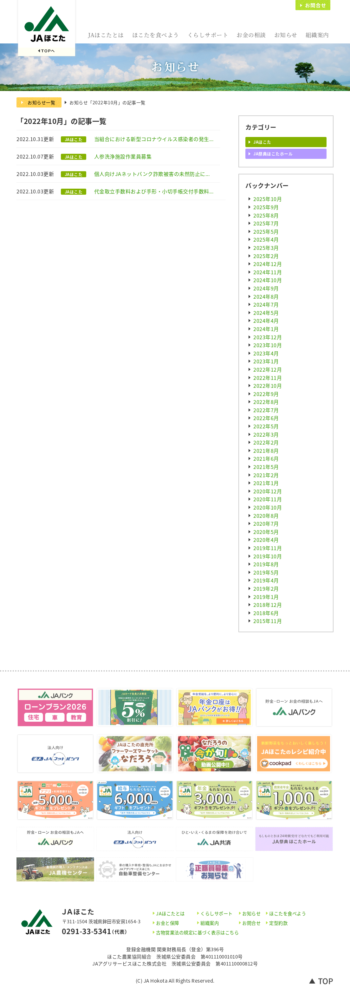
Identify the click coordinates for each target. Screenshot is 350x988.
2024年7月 (266, 304)
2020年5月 (266, 532)
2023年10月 (267, 345)
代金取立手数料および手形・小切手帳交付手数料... (154, 191)
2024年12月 (267, 264)
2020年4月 (266, 539)
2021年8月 (266, 450)
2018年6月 (266, 613)
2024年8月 (266, 296)
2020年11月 (267, 499)
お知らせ (285, 35)
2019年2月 (266, 588)
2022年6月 (266, 418)
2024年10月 (267, 280)
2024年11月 (267, 272)
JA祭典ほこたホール (273, 154)
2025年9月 (266, 207)
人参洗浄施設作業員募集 (123, 156)
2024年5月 (266, 312)
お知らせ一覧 (41, 102)
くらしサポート (208, 35)
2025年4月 (266, 239)
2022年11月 (267, 377)
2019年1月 (266, 597)
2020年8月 (266, 515)
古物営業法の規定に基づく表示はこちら (197, 932)
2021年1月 (266, 483)
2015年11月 (267, 621)
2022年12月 (267, 369)
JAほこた (46, 29)
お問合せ (312, 5)
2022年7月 (266, 410)
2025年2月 (266, 256)
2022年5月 (266, 426)
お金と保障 (167, 923)
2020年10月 (267, 507)
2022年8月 (266, 402)
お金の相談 (251, 35)
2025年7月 (266, 223)
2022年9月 (266, 394)
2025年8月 (266, 215)
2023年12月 (267, 337)
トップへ (321, 981)
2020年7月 (266, 523)
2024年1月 (266, 329)
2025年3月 (266, 247)
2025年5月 (266, 231)
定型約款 (278, 923)
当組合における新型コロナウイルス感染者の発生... (154, 139)
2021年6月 (266, 458)
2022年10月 (267, 385)
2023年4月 (266, 353)
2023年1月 (266, 361)
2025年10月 (267, 199)
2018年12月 (267, 604)
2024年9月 (266, 288)
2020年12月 (267, 491)
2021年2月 (266, 475)
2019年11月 (267, 548)
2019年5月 (266, 572)
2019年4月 (266, 580)
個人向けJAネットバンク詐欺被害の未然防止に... (152, 174)
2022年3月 (266, 434)
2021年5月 (266, 467)
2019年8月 (266, 564)
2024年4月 (266, 320)
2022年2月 (266, 442)
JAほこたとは (106, 35)
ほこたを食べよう (155, 35)
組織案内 (317, 35)
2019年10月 (267, 556)
